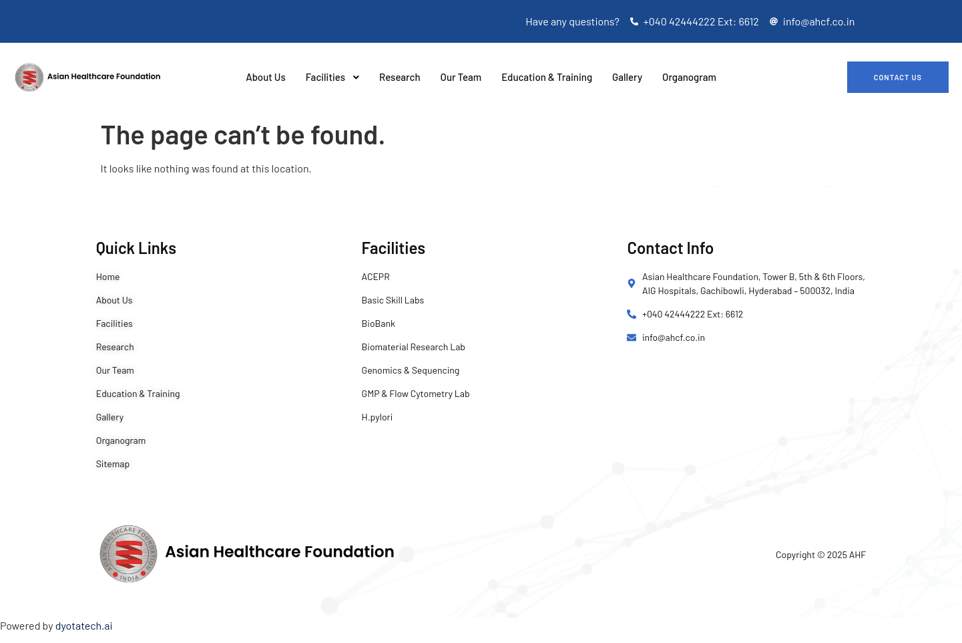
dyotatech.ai (84, 625)
